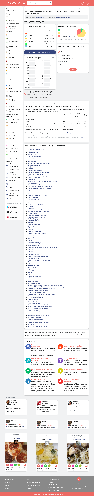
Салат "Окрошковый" (34, 303)
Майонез (30, 222)
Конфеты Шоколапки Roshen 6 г (76, 8)
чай (29, 263)
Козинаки (31, 169)
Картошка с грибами (34, 269)
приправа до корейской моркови (38, 323)
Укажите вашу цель (64, 50)
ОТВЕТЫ (29, 488)
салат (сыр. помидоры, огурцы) (38, 326)
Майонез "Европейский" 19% (37, 244)
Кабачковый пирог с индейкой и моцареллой (43, 247)
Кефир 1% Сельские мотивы (37, 233)
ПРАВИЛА (57, 490)
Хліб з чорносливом (34, 156)
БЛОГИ (7, 485)
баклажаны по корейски (36, 319)
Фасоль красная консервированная (39, 163)
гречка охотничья (33, 161)
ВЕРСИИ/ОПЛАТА (52, 484)
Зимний (30, 206)
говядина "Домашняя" (35, 317)
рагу (29, 190)
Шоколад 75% (32, 235)
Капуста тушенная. (34, 220)
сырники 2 (31, 272)
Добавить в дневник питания (40, 52)
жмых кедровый (33, 281)
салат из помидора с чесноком (38, 308)
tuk (29, 238)
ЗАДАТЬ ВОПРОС (52, 487)
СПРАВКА (50, 482)
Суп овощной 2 (32, 179)
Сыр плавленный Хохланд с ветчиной (40, 186)
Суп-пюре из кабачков (35, 258)
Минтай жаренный (34, 199)
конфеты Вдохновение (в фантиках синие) (41, 289)
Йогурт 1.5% (31, 226)
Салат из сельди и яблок (36, 299)
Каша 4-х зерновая (34, 178)
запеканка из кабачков (35, 204)
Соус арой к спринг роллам (36, 149)
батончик (31, 229)
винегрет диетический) (35, 170)
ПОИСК (28, 479)
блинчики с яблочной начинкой (38, 210)
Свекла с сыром (33, 194)
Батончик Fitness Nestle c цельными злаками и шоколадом (47, 287)
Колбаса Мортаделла (34, 219)
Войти (85, 3)
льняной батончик (34, 224)
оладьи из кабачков (34, 276)
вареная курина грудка (35, 174)
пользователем (41, 17)
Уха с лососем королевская (36, 217)
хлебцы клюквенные (34, 231)
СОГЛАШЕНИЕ (51, 490)
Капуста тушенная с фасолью (37, 215)
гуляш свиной (32, 183)
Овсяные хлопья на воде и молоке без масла (42, 181)
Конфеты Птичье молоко (36, 167)
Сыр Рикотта (32, 192)
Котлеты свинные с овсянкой (37, 292)
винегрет (31, 240)
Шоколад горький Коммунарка (38, 158)
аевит (29, 201)
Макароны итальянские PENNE (38, 305)
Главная (27, 8)
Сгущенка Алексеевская (35, 297)
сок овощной (32, 267)
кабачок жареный (33, 278)
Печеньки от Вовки (34, 165)
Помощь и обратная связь (13, 203)
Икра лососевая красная (35, 262)
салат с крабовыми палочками (38, 237)
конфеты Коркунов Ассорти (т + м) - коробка (42, 294)
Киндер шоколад (33, 296)
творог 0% (31, 271)
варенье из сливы (33, 301)
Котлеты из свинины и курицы (38, 176)
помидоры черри (33, 152)
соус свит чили (32, 151)
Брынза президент (34, 314)
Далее (73, 69)
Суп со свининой (33, 255)
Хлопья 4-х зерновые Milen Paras (38, 172)
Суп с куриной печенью (35, 203)
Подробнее (71, 133)
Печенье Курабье (33, 265)
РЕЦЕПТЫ (7, 482)
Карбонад (31, 208)
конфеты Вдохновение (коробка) (38, 290)
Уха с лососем (32, 213)
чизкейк (30, 253)
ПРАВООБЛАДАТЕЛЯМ (53, 479)
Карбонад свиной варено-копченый (39, 188)
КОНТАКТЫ (60, 487)
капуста (30, 321)
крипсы (30, 249)
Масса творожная (33, 246)
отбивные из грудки (34, 242)
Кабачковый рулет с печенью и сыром (40, 228)
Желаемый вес (62, 61)
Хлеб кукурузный (33, 310)
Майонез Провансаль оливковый (38, 212)
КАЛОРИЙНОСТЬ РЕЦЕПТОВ (33, 485)
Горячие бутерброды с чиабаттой (39, 260)
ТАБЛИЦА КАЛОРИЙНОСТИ (33, 482)
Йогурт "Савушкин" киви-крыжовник (40, 306)
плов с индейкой (33, 280)
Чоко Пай (31, 324)
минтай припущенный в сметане (38, 315)
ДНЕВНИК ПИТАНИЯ (10, 479)
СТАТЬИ (7, 488)
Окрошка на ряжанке (34, 283)
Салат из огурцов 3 (34, 185)
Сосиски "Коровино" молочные (38, 256)
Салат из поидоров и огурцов (37, 195)
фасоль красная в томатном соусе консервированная (45, 285)
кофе (29, 160)
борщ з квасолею (33, 197)
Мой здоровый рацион (63, 17)
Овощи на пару (33, 154)
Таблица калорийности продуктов (39, 8)
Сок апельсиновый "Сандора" (37, 312)
